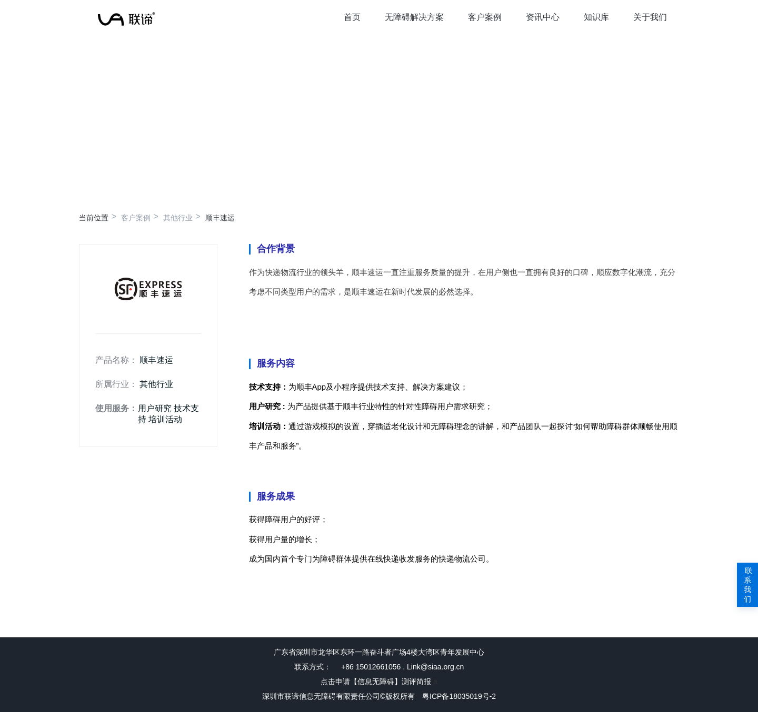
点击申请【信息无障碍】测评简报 (376, 681)
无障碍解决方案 (414, 17)
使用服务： (116, 408)
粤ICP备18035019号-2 (459, 696)
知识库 (596, 17)
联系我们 (747, 584)
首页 (352, 17)
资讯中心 (543, 17)
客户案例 (485, 17)
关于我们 (650, 17)
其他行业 (178, 217)
